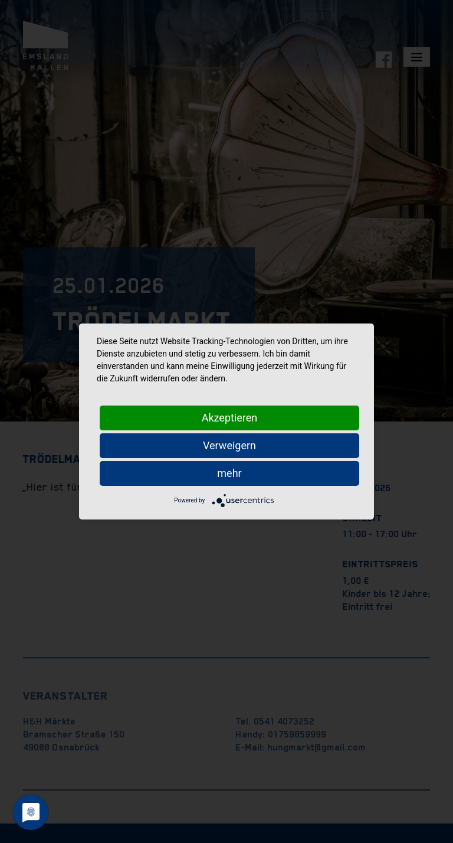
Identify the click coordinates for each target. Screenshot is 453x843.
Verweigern (229, 445)
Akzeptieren (230, 417)
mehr (229, 473)
